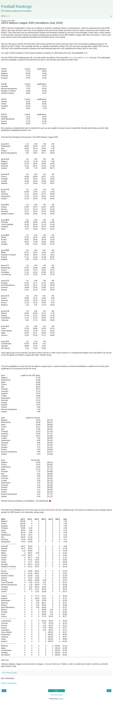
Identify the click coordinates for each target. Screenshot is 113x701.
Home (56, 690)
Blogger (60, 699)
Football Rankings (16, 6)
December (85, 58)
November (74, 58)
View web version (56, 695)
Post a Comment (8, 683)
